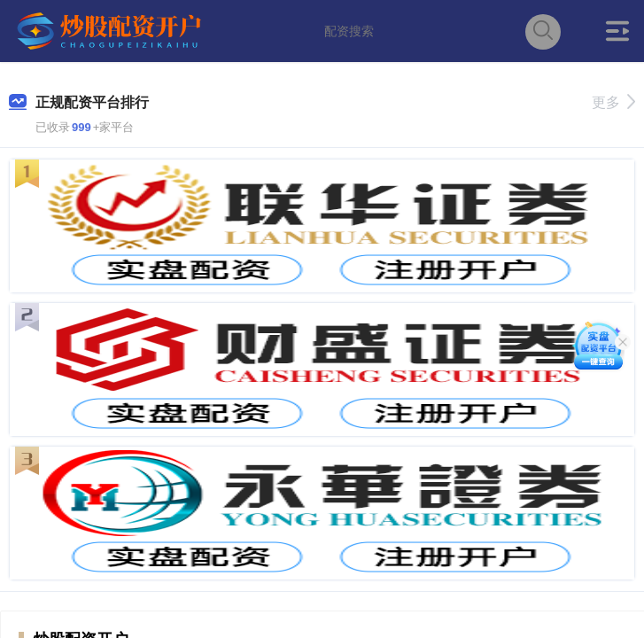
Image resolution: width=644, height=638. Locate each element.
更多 (613, 102)
